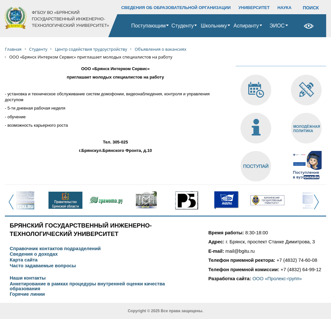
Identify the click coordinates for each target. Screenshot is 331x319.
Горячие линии (27, 294)
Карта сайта (23, 260)
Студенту (182, 25)
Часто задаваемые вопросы (43, 265)
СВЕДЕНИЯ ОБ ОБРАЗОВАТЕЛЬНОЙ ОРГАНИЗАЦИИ (176, 7)
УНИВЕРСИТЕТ (254, 7)
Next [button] (318, 206)
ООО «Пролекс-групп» (277, 278)
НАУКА (284, 7)
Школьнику (214, 25)
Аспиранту (246, 25)
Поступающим (148, 25)
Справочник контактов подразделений (55, 248)
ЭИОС (277, 25)
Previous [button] (13, 206)
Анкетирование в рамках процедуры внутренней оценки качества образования (87, 286)
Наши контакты (28, 278)
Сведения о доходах (34, 254)
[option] (25, 200)
